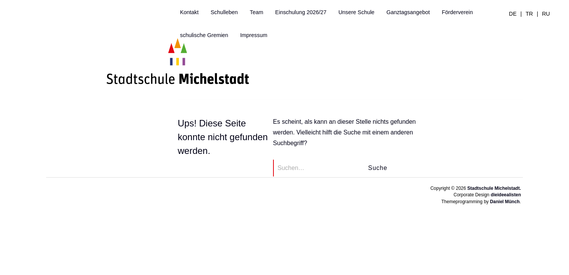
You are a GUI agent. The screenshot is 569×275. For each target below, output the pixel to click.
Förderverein (457, 12)
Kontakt (189, 12)
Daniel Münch (505, 201)
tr (529, 14)
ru (546, 14)
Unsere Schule (356, 12)
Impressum (253, 35)
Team (256, 12)
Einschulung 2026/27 (300, 12)
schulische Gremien (204, 35)
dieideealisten (506, 194)
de (513, 14)
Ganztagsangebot (408, 12)
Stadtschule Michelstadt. (494, 188)
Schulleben (224, 12)
